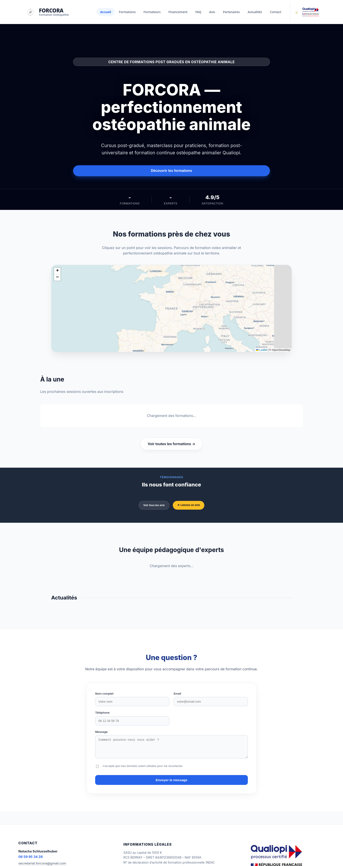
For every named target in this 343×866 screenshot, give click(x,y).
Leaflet (261, 350)
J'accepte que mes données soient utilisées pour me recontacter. (142, 769)
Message (101, 732)
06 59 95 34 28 (30, 860)
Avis (212, 12)
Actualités (255, 12)
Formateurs (152, 12)
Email (177, 693)
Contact (275, 12)
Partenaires (231, 12)
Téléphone (102, 712)
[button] (57, 271)
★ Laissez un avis (188, 505)
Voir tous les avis (154, 505)
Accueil (105, 12)
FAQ (198, 12)
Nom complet (104, 693)
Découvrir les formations (171, 171)
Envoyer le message (171, 783)
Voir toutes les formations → (171, 444)
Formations (127, 12)
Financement (177, 12)
